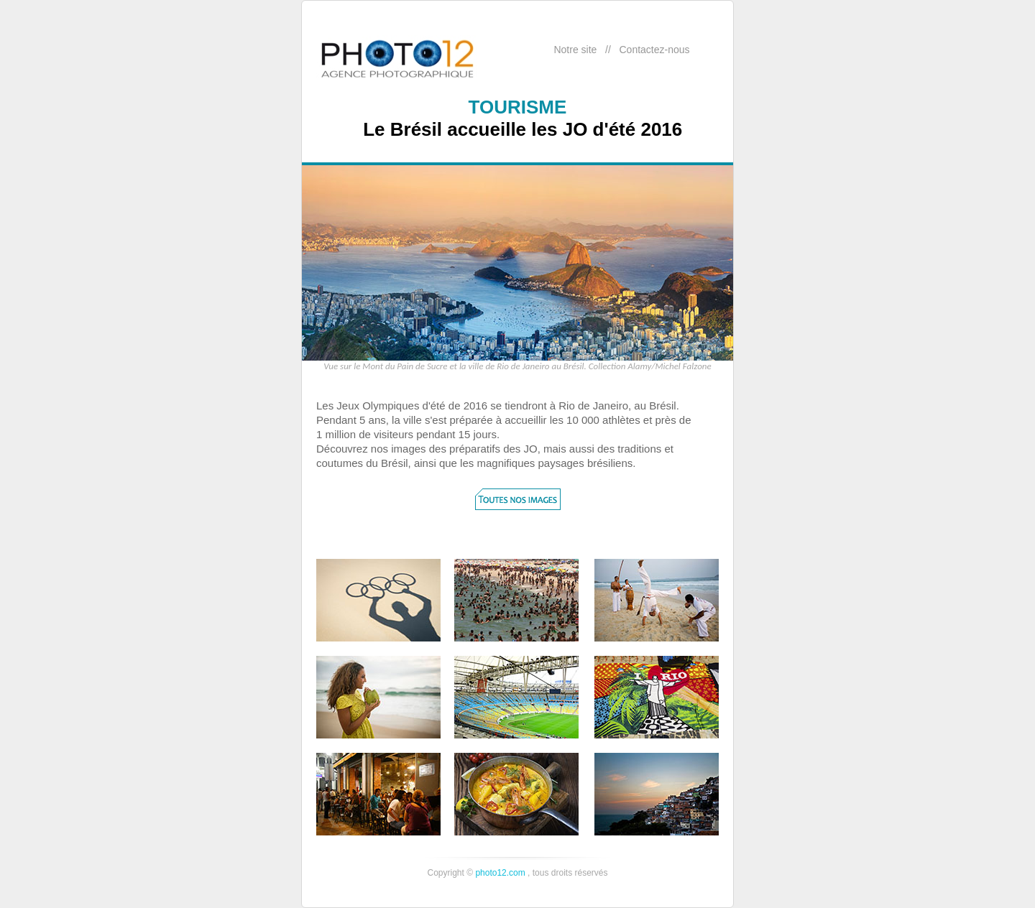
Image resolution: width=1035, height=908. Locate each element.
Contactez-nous (654, 49)
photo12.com (500, 873)
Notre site (575, 49)
